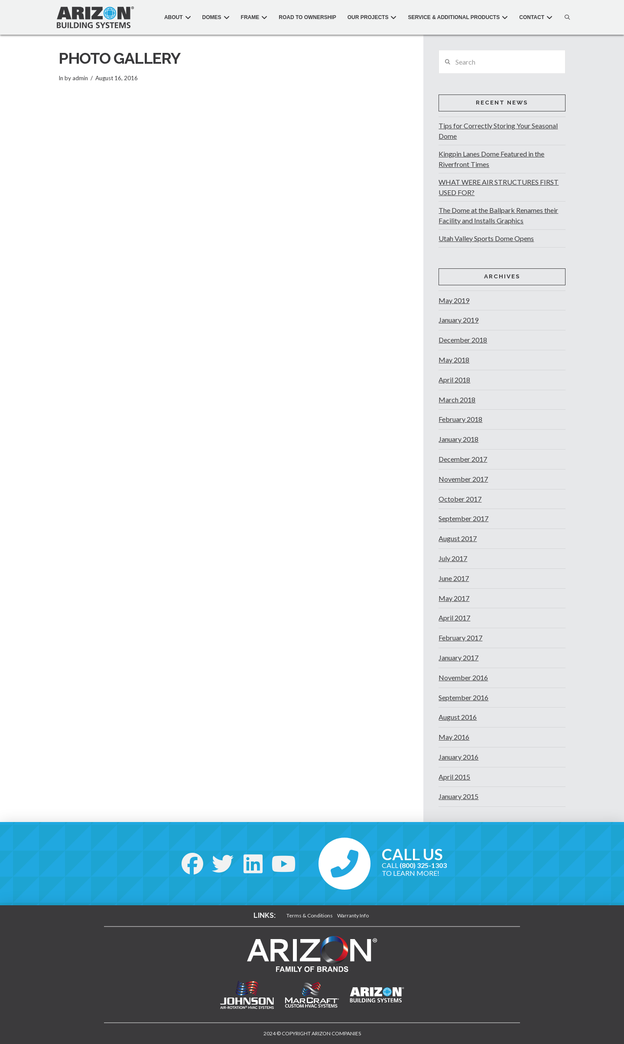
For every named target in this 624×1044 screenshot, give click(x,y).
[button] (565, 17)
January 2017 (458, 657)
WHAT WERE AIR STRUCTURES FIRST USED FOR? (499, 187)
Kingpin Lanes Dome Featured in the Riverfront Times (491, 159)
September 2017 (463, 518)
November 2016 (463, 677)
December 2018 (463, 340)
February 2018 (460, 419)
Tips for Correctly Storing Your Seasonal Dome (498, 130)
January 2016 (458, 757)
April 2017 (454, 617)
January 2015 (458, 796)
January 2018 (458, 439)
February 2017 (460, 637)
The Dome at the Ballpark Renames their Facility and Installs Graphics (498, 215)
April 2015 (454, 777)
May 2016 (454, 737)
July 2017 (453, 558)
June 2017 (454, 578)
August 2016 (458, 717)
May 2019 (454, 300)
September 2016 (463, 697)
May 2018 (454, 360)
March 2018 (457, 399)
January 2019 (458, 320)
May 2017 (454, 598)
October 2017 (460, 499)
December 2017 (463, 459)
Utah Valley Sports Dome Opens (486, 238)
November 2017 (463, 479)
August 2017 (458, 538)
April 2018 (454, 379)
